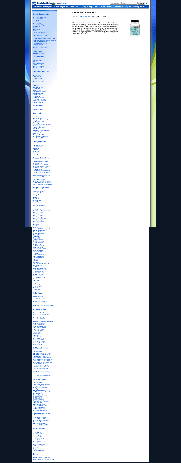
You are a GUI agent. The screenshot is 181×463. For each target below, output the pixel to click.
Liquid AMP (36, 335)
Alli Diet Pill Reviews (39, 230)
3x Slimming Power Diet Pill (41, 211)
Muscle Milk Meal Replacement (42, 184)
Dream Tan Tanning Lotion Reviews (43, 305)
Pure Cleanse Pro (38, 273)
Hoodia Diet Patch (38, 254)
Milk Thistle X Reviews (40, 405)
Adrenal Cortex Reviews (40, 387)
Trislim (35, 283)
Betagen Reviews (38, 351)
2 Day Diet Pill (37, 209)
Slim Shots (36, 280)
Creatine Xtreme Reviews (41, 41)
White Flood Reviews (39, 100)
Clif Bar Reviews (38, 51)
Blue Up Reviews (38, 87)
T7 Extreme (36, 31)
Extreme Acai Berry (39, 250)
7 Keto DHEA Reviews (39, 383)
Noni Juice (36, 266)
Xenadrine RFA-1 (38, 163)
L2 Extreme (36, 20)
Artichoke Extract (38, 393)
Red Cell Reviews (38, 66)
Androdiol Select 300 (39, 419)
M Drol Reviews (37, 76)
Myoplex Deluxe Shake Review (42, 359)
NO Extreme (36, 26)
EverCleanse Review (39, 248)
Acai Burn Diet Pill (38, 221)
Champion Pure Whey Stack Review (44, 38)
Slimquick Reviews (38, 276)
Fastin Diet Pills (37, 251)
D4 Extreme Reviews (39, 17)
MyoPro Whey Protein (39, 363)
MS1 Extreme (37, 23)
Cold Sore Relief (38, 398)
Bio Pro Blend (37, 435)
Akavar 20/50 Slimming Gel (41, 229)
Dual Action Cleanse (39, 247)
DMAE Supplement (39, 127)
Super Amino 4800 (38, 340)
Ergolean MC (37, 422)
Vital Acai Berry (37, 285)
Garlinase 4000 (37, 402)
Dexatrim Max (37, 244)
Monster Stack (37, 147)
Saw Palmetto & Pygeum (40, 136)
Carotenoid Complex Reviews (42, 124)
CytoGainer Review (39, 179)
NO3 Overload (37, 65)
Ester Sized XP (37, 437)
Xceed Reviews (37, 202)
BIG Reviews (37, 62)
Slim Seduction (37, 279)
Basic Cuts (36, 194)
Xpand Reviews (37, 344)
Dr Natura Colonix (38, 245)
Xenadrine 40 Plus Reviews (41, 166)
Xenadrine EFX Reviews (40, 161)
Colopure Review (38, 239)
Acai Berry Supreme (39, 220)
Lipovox (35, 259)
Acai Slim (36, 226)
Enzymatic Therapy (83, 16)
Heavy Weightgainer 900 (40, 43)
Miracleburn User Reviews (41, 263)
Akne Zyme (36, 389)
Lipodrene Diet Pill (38, 257)
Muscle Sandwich (38, 109)
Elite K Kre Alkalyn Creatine (41, 375)
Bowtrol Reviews (38, 232)
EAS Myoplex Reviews (40, 356)
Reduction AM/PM (38, 97)
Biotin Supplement (38, 123)
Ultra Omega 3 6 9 (38, 138)
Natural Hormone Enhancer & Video (44, 459)
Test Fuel (35, 154)
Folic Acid (36, 129)
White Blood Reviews (39, 99)
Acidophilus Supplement (40, 120)
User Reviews (133, 7)
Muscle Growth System (40, 25)
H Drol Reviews (37, 75)
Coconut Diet (37, 238)
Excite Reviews (37, 332)
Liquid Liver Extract (39, 404)
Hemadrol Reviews (38, 438)
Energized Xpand (38, 330)
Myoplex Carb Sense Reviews (42, 357)
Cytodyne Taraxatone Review (42, 170)
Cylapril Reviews (38, 242)
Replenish (36, 197)
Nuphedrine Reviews (39, 268)
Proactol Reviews (38, 271)
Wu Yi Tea (36, 288)
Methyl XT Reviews (39, 444)
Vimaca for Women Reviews (41, 314)
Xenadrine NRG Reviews (40, 164)
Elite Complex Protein (39, 327)
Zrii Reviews (36, 289)
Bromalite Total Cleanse (40, 233)
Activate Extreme (38, 191)
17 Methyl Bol (37, 432)
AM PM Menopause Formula (41, 392)
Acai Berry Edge (38, 217)
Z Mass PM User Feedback (41, 172)
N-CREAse (36, 150)
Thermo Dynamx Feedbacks (41, 368)
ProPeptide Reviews (39, 298)
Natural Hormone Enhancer (41, 457)
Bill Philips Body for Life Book (42, 353)
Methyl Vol (36, 443)
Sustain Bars (37, 199)
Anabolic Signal (37, 60)
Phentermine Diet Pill (39, 269)
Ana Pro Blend (37, 434)
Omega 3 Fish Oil (38, 135)
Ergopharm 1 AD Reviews (41, 420)
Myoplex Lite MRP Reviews (41, 360)
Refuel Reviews (37, 153)
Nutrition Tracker (121, 7)
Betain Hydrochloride (39, 121)
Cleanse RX (36, 236)
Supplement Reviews (40, 7)
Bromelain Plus (37, 396)
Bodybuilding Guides (77, 7)
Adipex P (35, 227)
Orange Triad (37, 94)
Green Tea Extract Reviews (41, 130)
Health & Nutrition (107, 7)
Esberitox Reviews (38, 399)
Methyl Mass (37, 441)
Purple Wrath (37, 96)
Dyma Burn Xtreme (39, 323)
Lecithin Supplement (39, 132)
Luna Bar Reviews (38, 53)
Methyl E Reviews (38, 440)
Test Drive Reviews (39, 450)
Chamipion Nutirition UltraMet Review (44, 40)
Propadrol (36, 447)
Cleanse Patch (37, 235)
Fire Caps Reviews (38, 63)
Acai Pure (36, 224)
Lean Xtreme (37, 196)
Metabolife (36, 262)
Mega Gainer (37, 337)
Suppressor (36, 449)
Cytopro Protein (37, 169)
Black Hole (36, 85)
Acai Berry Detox (38, 215)
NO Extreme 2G (38, 446)
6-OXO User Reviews (39, 417)
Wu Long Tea (37, 286)
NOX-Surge (36, 151)
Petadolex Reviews (39, 407)
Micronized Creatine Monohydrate (43, 321)
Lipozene (35, 260)
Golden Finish (37, 90)
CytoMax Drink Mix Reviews (41, 181)
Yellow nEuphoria (38, 102)
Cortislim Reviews (38, 241)
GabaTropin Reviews (39, 423)
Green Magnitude (38, 93)
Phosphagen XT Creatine (40, 365)
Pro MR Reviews (38, 296)
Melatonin (36, 133)
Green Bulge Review (39, 91)
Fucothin (35, 253)
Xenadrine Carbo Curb (40, 167)
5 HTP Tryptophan (38, 117)
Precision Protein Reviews (41, 367)
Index (74, 16)
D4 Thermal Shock (38, 19)
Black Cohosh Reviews (40, 395)
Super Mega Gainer (39, 341)
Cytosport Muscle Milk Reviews (42, 182)
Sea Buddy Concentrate (40, 410)
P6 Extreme (36, 28)
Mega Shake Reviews (39, 338)
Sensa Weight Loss (39, 277)
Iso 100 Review (37, 333)
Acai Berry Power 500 (39, 218)
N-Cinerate (36, 148)
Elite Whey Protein (38, 329)
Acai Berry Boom (38, 214)
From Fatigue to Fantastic (41, 401)
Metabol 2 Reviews (38, 44)
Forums (142, 7)
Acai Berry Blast (38, 212)
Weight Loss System (39, 32)
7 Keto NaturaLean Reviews (41, 384)
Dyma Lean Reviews (39, 324)
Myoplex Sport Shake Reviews (42, 362)
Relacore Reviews (38, 274)
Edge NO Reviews (38, 145)
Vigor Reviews (37, 200)
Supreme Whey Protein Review (42, 343)
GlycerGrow (36, 88)
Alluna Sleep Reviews (39, 390)
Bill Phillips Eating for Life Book (42, 354)
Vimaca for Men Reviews (40, 313)
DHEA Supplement (38, 126)
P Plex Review (37, 78)
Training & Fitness (92, 7)
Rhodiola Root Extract (39, 408)
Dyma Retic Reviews (39, 326)
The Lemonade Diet (39, 282)
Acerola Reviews (38, 118)
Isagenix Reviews (38, 256)
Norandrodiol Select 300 (40, 425)
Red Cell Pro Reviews (39, 68)
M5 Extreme (36, 22)
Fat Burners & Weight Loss (59, 7)
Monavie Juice (37, 265)
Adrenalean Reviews (39, 193)
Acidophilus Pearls (38, 386)
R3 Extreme (36, 29)
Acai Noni (36, 223)
